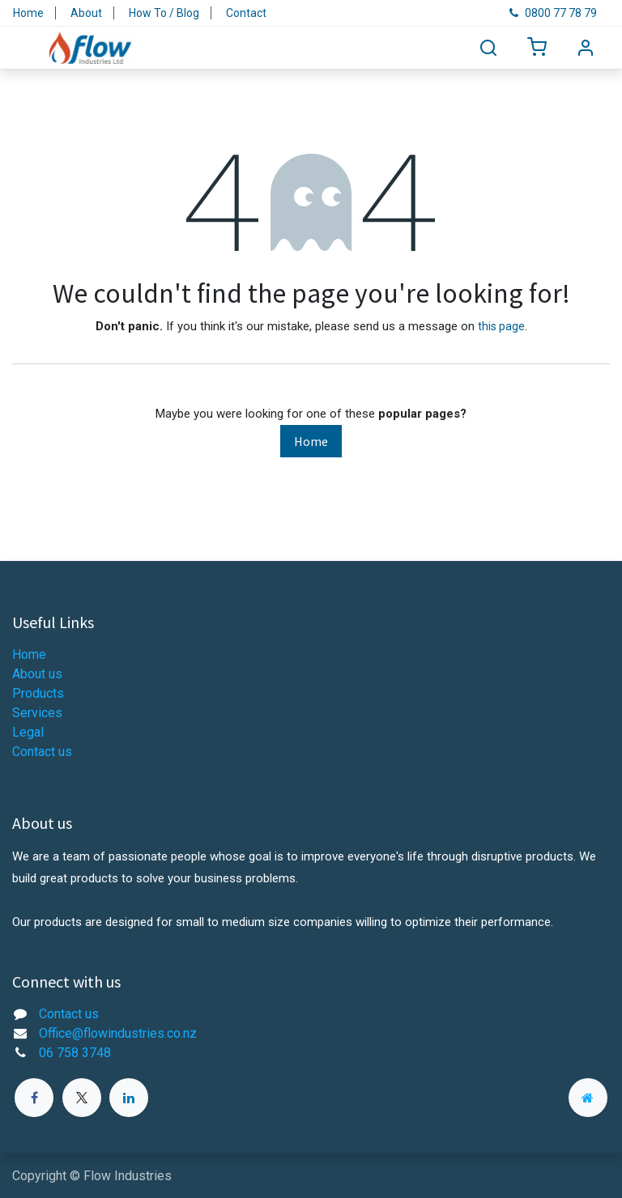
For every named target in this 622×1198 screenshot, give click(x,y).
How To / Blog (164, 12)
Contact (246, 12)
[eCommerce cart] (537, 48)
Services (37, 712)
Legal (28, 732)
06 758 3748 (75, 1052)
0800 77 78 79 (553, 12)
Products (38, 693)
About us (37, 674)
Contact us (42, 751)
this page (501, 326)
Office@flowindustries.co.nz (118, 1033)
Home (28, 12)
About (86, 12)
